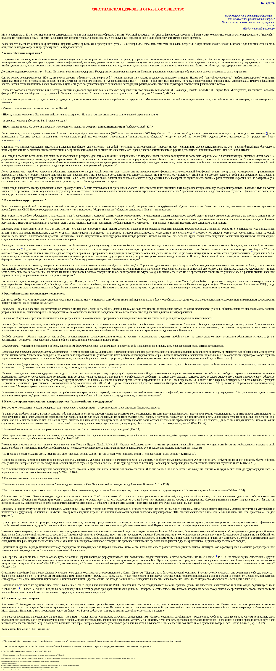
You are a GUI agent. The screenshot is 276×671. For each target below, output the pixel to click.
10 (1, 669)
